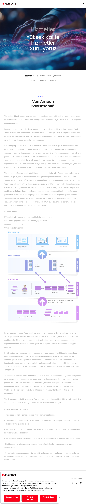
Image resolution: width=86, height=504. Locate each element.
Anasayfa (33, 80)
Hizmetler (43, 80)
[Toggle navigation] (83, 4)
